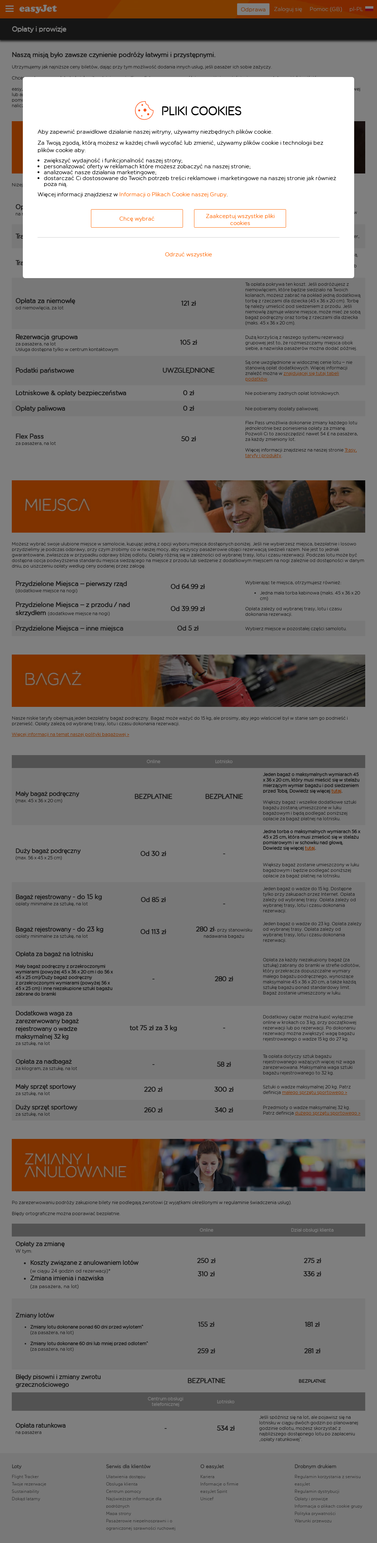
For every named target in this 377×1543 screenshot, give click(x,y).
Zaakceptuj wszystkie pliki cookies (240, 220)
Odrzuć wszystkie (188, 254)
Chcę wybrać (137, 218)
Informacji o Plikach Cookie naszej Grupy (172, 194)
